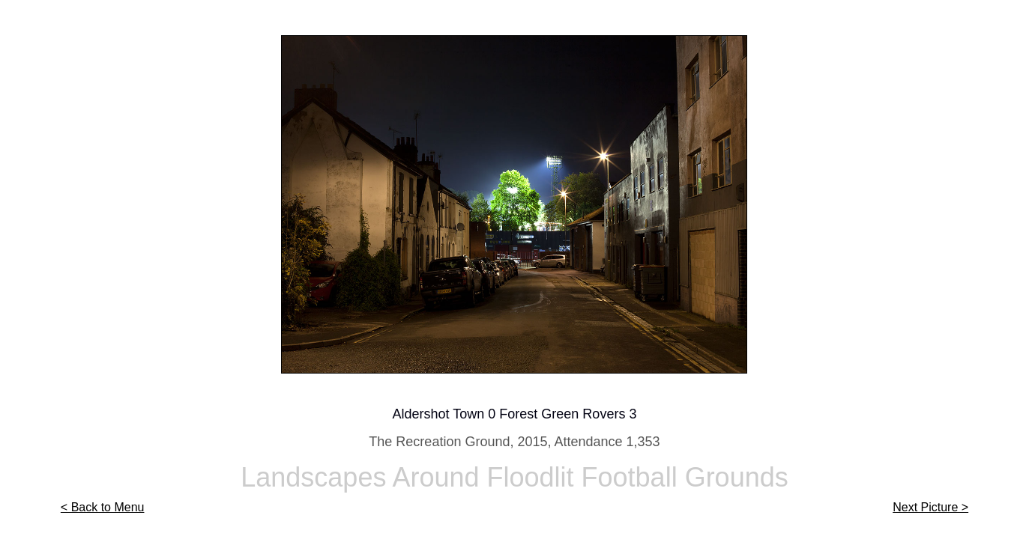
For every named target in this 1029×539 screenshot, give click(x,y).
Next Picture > (930, 507)
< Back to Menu (103, 507)
